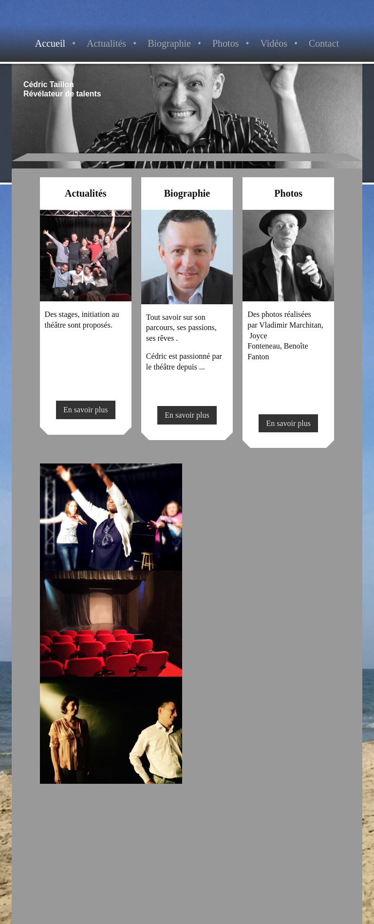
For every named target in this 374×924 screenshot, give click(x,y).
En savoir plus (85, 410)
